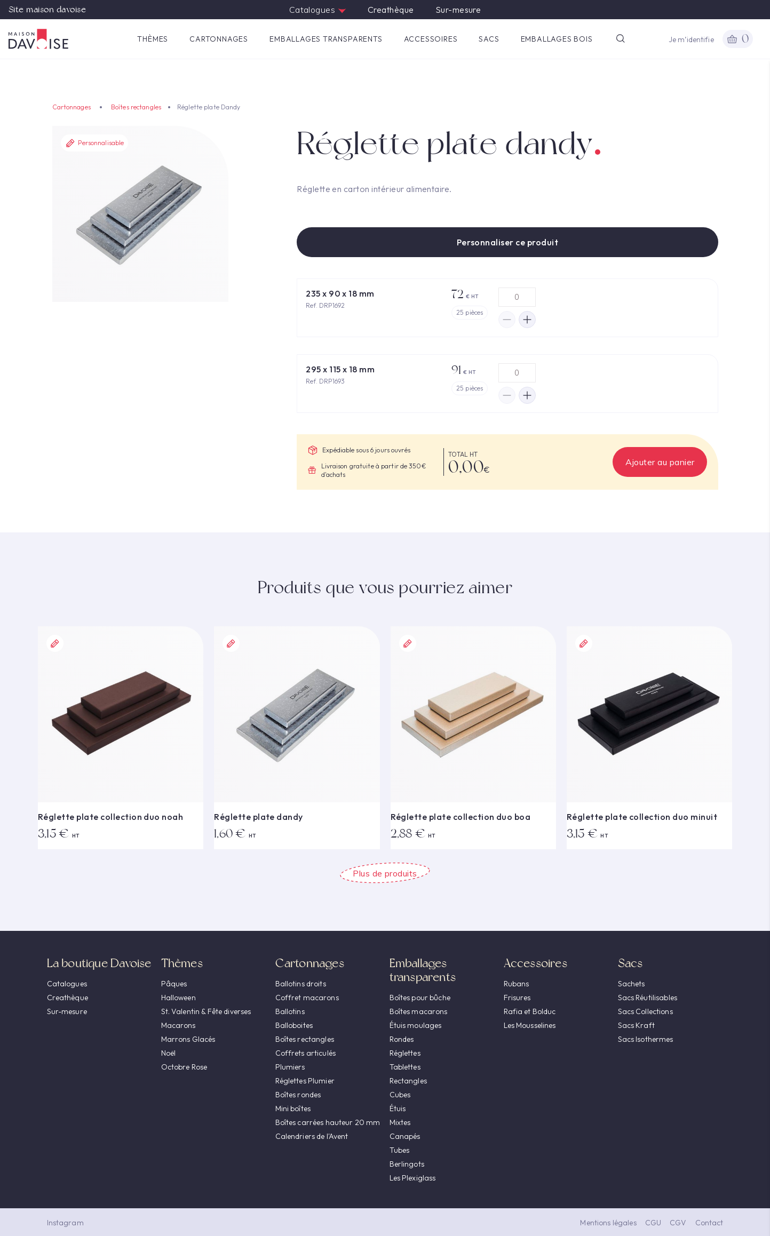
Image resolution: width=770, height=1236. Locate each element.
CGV (678, 1222)
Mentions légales (608, 1222)
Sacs (489, 39)
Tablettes (405, 1067)
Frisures (517, 997)
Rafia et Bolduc (530, 1011)
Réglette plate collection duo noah (110, 816)
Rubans (516, 983)
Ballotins (290, 1011)
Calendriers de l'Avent (311, 1136)
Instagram (65, 1222)
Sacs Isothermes (645, 1039)
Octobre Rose (184, 1067)
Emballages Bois (557, 39)
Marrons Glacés (188, 1039)
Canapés (405, 1136)
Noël (168, 1053)
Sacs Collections (645, 1011)
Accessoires (431, 39)
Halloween (178, 997)
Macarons (178, 1025)
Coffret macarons (307, 997)
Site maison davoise (47, 9)
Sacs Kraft (636, 1025)
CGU (653, 1222)
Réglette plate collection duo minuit (642, 816)
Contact (709, 1222)
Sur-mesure (458, 9)
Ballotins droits (300, 983)
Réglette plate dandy (258, 816)
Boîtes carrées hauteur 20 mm (327, 1122)
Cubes (400, 1094)
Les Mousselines (530, 1025)
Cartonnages (218, 39)
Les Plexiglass (413, 1178)
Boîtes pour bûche (420, 997)
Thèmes (152, 39)
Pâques (174, 983)
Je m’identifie (691, 39)
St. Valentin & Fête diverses (206, 1011)
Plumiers (290, 1067)
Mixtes (400, 1122)
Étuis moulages (416, 1025)
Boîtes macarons (419, 1011)
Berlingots (407, 1164)
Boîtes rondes (298, 1094)
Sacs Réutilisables (648, 997)
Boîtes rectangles (136, 107)
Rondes (402, 1039)
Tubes (400, 1150)
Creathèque (391, 9)
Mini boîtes (293, 1108)
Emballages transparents (325, 39)
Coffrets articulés (305, 1053)
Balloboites (294, 1025)
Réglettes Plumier (305, 1081)
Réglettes (405, 1053)
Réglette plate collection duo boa (461, 816)
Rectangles (408, 1081)
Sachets (631, 983)
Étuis (398, 1108)
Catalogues (317, 9)
